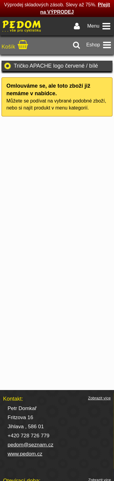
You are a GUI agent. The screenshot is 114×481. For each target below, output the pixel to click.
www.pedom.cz (25, 454)
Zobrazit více (99, 398)
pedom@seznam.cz (31, 445)
